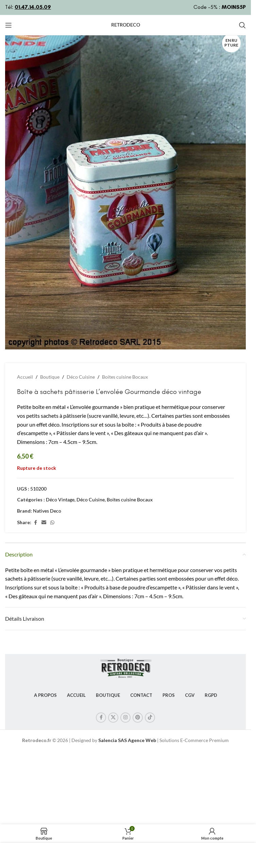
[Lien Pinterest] (138, 717)
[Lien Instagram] (125, 717)
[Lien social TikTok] (150, 717)
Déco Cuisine (81, 377)
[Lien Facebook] (35, 522)
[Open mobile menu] (8, 25)
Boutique (49, 377)
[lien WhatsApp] (52, 522)
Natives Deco (47, 511)
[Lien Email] (43, 522)
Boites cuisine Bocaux (125, 377)
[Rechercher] (242, 25)
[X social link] (113, 717)
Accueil (25, 377)
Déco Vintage (60, 499)
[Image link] (125, 667)
